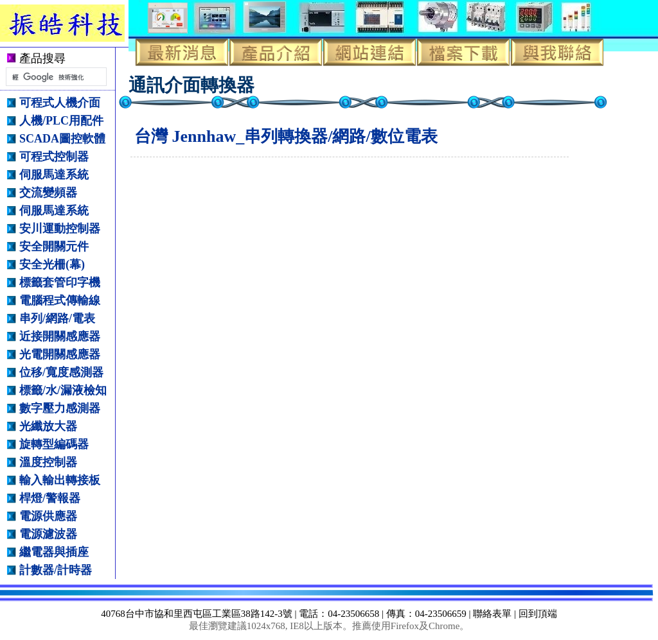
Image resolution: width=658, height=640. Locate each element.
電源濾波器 (48, 534)
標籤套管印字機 (59, 282)
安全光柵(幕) (52, 264)
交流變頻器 (48, 192)
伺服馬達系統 (54, 174)
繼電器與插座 (54, 552)
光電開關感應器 (59, 354)
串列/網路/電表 (57, 318)
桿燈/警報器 (49, 498)
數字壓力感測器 (59, 408)
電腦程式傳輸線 (59, 300)
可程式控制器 (54, 156)
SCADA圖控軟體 (62, 138)
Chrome (444, 626)
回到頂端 (538, 614)
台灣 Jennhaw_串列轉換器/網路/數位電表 (286, 136)
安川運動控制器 (59, 228)
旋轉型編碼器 (54, 444)
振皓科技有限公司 (72, 23)
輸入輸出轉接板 (59, 480)
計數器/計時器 (55, 570)
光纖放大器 (48, 426)
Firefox (405, 626)
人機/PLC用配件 (61, 120)
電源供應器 (48, 516)
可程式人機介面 (59, 102)
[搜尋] (55, 77)
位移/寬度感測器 (61, 372)
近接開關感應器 (59, 336)
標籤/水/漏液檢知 (63, 390)
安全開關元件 (54, 246)
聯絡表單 (492, 614)
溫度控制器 (48, 462)
